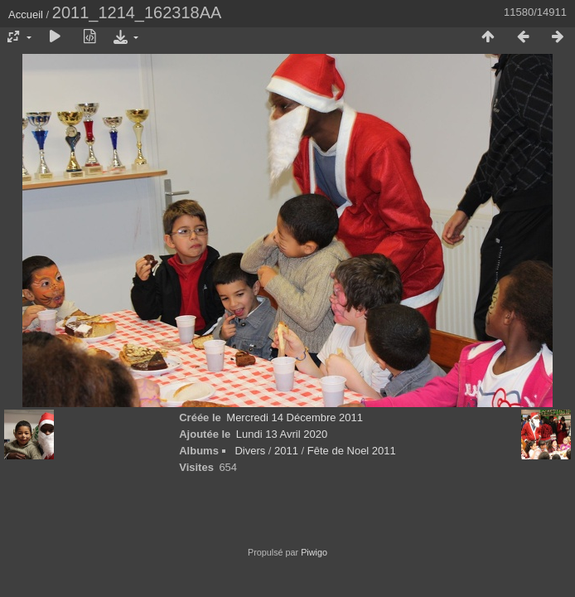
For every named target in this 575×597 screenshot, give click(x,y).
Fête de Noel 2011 (351, 450)
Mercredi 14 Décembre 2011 (294, 417)
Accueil (25, 14)
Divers (249, 450)
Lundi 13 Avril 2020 (281, 434)
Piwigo (314, 552)
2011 (286, 450)
